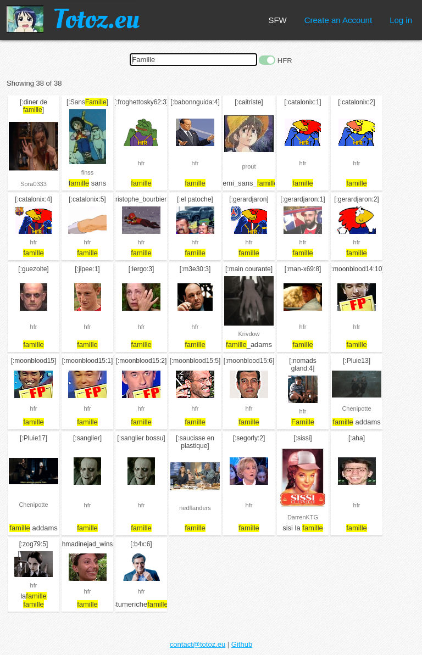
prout (249, 166)
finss (87, 172)
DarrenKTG (302, 517)
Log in (401, 20)
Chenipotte (356, 408)
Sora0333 (33, 184)
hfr (141, 163)
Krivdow (248, 334)
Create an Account (338, 20)
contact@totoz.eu (197, 644)
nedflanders (195, 508)
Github (241, 644)
